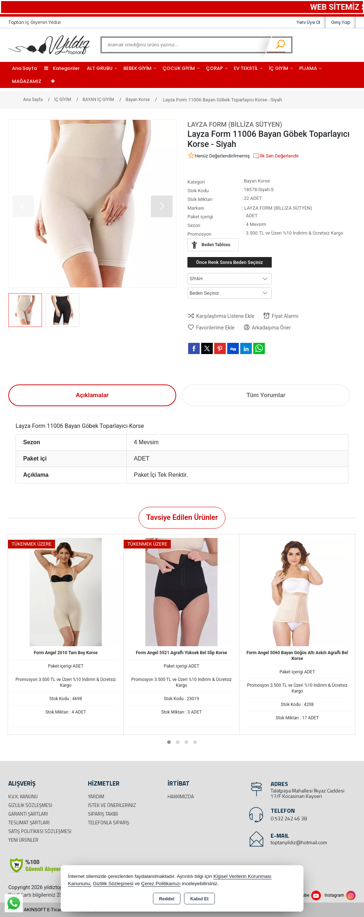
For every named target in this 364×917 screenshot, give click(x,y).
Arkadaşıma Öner (267, 327)
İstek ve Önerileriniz (112, 805)
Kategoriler (62, 68)
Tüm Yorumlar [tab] (265, 395)
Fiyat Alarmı (281, 315)
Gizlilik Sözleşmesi (30, 805)
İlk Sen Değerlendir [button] (276, 156)
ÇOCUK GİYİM (178, 68)
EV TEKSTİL (246, 68)
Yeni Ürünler (23, 840)
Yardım (96, 796)
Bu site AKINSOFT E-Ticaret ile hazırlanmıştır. (55, 909)
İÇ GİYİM (278, 68)
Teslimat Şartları (29, 822)
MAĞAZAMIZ (26, 81)
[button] (162, 206)
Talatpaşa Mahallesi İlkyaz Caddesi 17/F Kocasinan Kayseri (307, 793)
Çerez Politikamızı (161, 883)
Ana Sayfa (24, 68)
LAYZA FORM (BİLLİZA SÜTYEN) (234, 124)
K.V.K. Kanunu (23, 796)
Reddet (166, 898)
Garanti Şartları (28, 813)
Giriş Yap (340, 22)
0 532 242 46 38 (289, 818)
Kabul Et (199, 898)
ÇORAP (214, 68)
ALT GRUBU (100, 68)
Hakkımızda (181, 796)
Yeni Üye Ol (308, 22)
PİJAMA (308, 68)
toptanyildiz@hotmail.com (299, 842)
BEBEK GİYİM (137, 68)
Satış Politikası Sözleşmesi (39, 831)
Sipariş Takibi (103, 813)
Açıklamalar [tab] (92, 395)
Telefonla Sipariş (108, 822)
